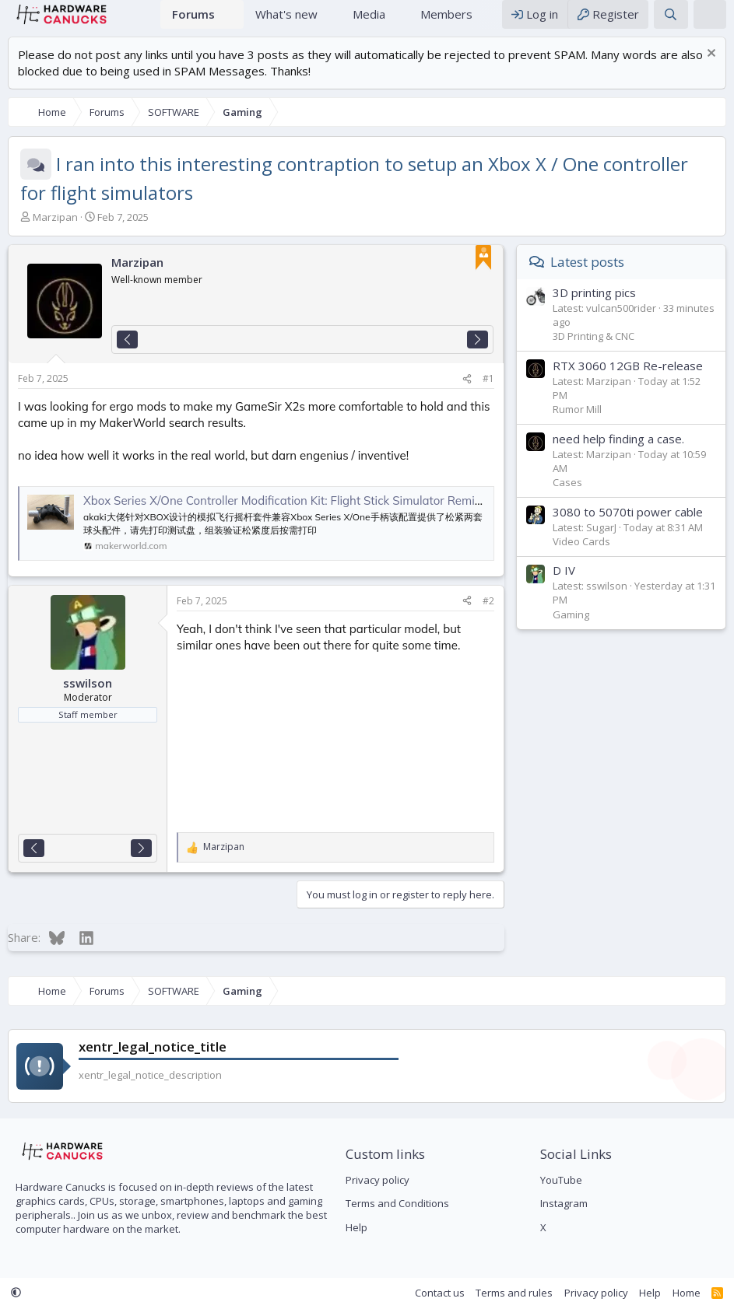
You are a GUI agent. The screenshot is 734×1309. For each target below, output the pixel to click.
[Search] (670, 22)
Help (356, 1227)
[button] (233, 22)
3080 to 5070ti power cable (628, 527)
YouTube (561, 1180)
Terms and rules (514, 1293)
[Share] (467, 395)
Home (140, 22)
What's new (286, 22)
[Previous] (127, 355)
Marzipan (55, 233)
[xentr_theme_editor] (710, 22)
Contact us (440, 1293)
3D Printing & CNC (593, 352)
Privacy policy (377, 1180)
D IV (564, 585)
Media (369, 22)
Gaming (571, 630)
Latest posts (587, 277)
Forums (193, 22)
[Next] (477, 355)
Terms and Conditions (397, 1203)
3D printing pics (594, 308)
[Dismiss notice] (709, 70)
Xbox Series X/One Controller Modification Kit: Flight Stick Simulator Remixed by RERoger (321, 516)
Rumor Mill (577, 425)
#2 (488, 616)
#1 (488, 394)
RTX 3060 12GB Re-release (628, 381)
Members (446, 22)
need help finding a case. (618, 454)
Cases (567, 498)
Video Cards (581, 557)
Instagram (564, 1203)
